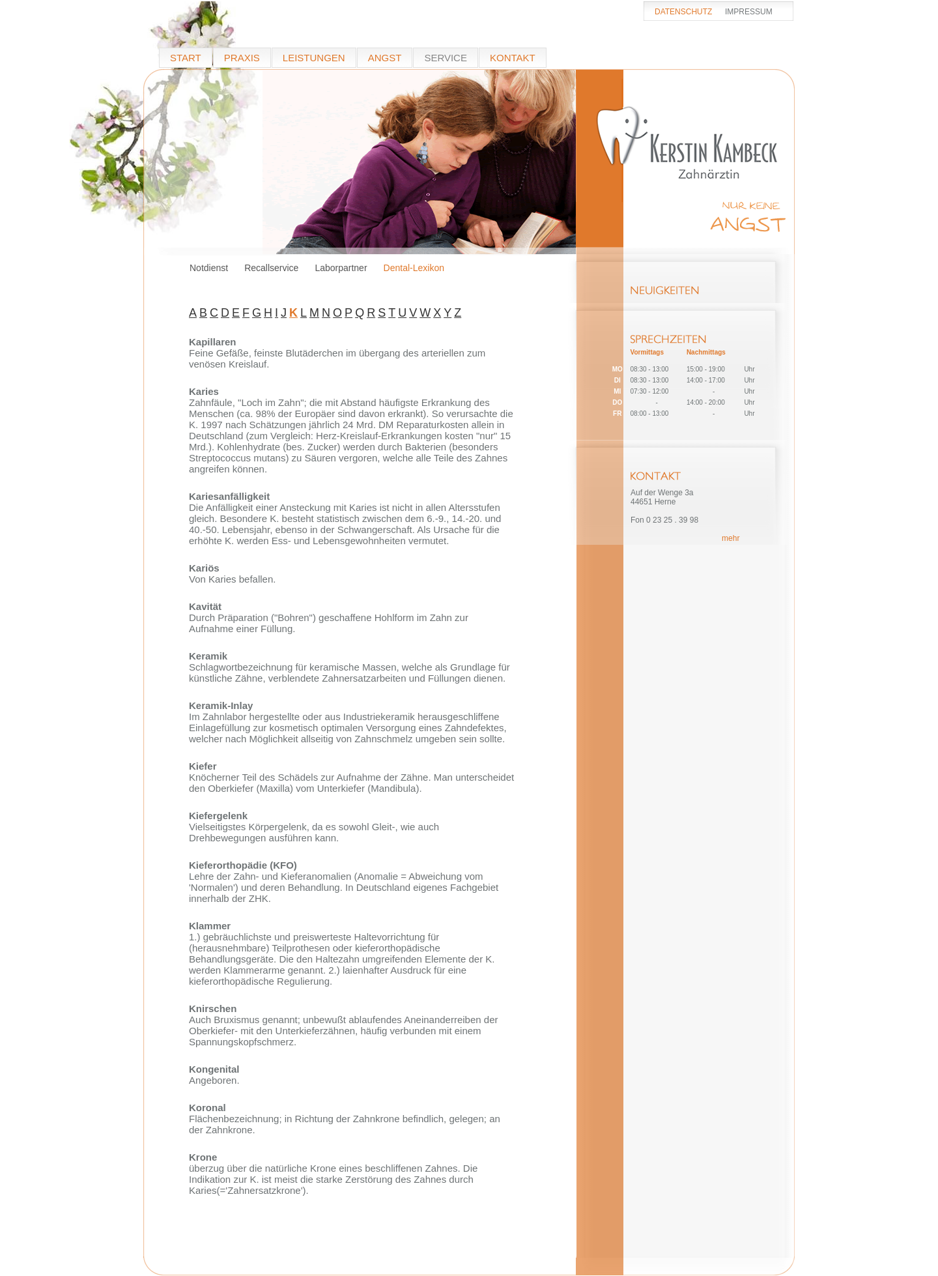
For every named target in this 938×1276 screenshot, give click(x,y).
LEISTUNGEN (314, 57)
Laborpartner (341, 268)
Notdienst (209, 268)
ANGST (385, 57)
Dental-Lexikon (414, 268)
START (185, 57)
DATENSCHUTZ (683, 11)
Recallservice (271, 268)
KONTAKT (512, 57)
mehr (730, 538)
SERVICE (445, 57)
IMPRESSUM (749, 11)
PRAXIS (242, 57)
